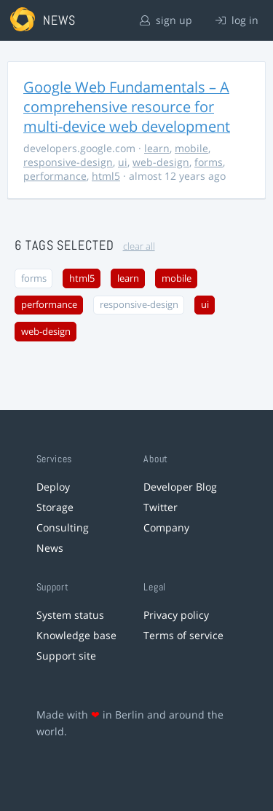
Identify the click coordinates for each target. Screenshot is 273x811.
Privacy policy (176, 615)
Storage (55, 507)
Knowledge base (76, 635)
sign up (166, 20)
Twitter (160, 507)
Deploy (53, 487)
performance (55, 176)
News (49, 548)
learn (157, 148)
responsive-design (68, 162)
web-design (160, 162)
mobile (191, 148)
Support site (66, 655)
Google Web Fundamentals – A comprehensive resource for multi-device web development (126, 106)
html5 (106, 176)
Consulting (62, 527)
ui (122, 162)
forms (208, 162)
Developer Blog (180, 487)
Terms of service (183, 635)
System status (70, 615)
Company (166, 527)
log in (236, 20)
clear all (139, 246)
